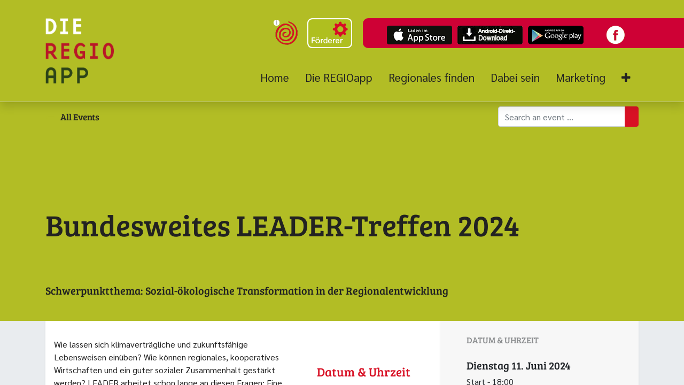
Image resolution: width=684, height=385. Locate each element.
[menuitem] (278, 77)
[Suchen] (632, 116)
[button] (626, 77)
